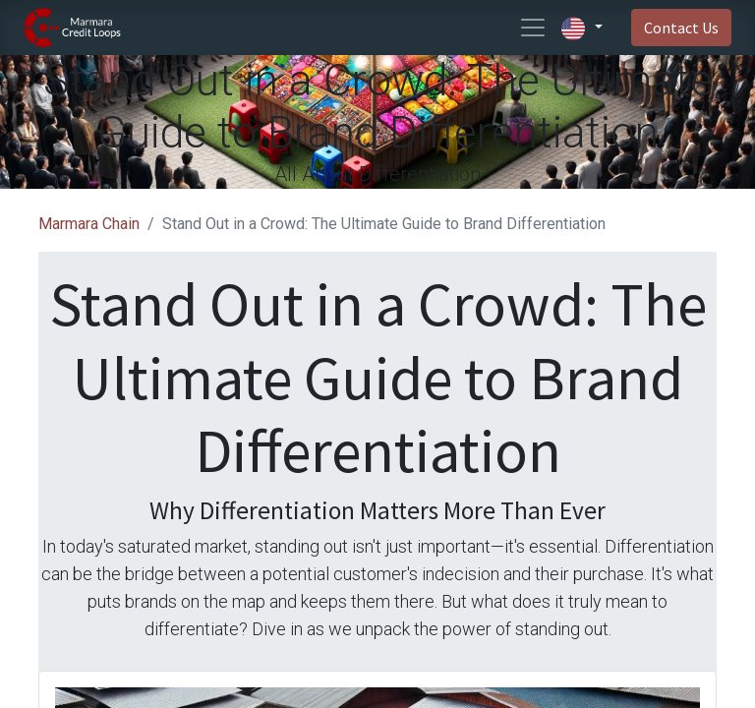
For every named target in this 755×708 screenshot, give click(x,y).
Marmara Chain (89, 223)
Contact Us (681, 27)
